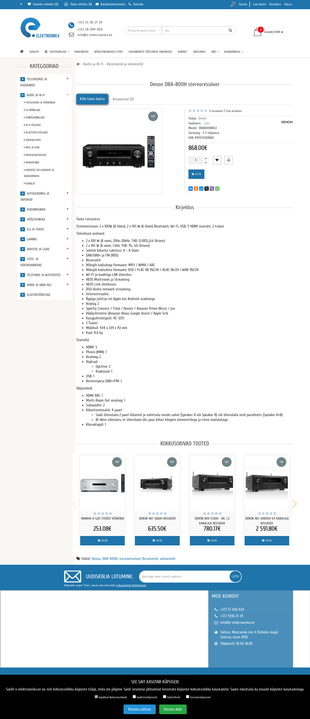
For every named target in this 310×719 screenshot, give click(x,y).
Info (215, 51)
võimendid (167, 555)
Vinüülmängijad (34, 117)
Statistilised (171, 697)
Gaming (28, 239)
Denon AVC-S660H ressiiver (157, 518)
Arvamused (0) (123, 99)
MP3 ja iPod (31, 147)
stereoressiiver (129, 555)
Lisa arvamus (234, 111)
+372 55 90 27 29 (90, 22)
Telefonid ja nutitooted (40, 275)
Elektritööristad (35, 295)
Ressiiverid (150, 555)
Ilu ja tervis (32, 229)
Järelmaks (199, 51)
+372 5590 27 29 (231, 613)
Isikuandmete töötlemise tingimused (150, 51)
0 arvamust (215, 111)
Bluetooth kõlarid (36, 132)
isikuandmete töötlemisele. (131, 582)
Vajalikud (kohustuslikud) (111, 697)
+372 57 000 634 (232, 606)
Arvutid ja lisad (34, 249)
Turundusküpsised (198, 697)
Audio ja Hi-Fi (32, 95)
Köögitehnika (32, 219)
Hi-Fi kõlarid (32, 125)
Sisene (243, 4)
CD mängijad (32, 110)
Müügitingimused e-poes (108, 51)
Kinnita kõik (173, 709)
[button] (294, 502)
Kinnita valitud (139, 709)
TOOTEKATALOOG (57, 51)
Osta (196, 174)
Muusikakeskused (35, 155)
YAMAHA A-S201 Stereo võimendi (102, 518)
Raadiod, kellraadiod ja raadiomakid (39, 173)
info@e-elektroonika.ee (95, 35)
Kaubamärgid (233, 51)
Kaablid (29, 183)
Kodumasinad (32, 209)
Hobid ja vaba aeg (36, 285)
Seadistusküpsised (145, 697)
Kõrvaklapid (32, 140)
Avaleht (34, 51)
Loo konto (259, 4)
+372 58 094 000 (90, 29)
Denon (202, 118)
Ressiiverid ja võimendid (39, 102)
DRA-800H (109, 555)
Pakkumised (81, 51)
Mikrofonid (31, 162)
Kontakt (182, 51)
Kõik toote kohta (92, 99)
